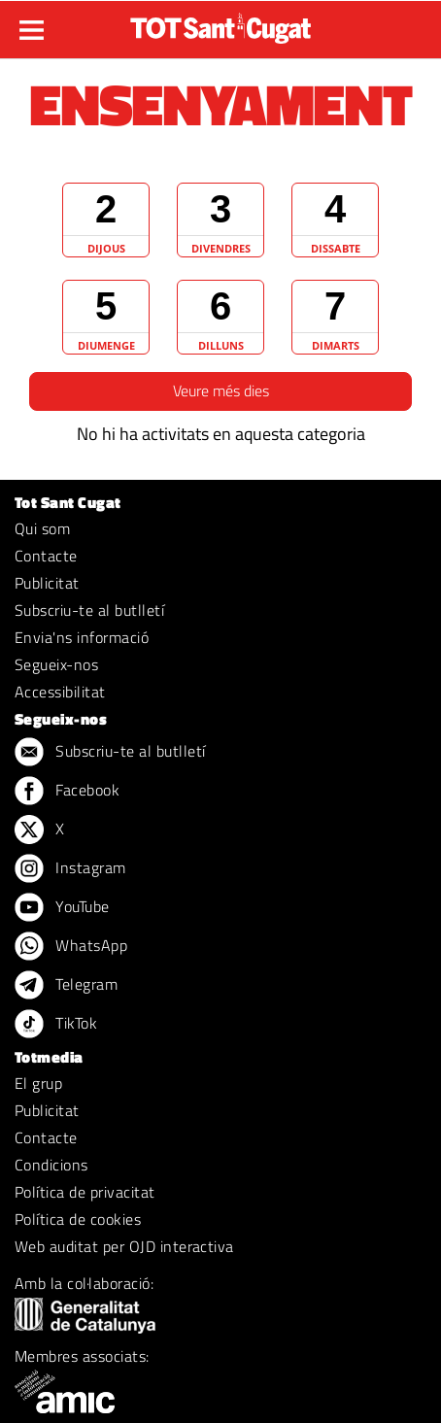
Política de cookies (78, 1219)
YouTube (62, 908)
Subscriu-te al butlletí (89, 610)
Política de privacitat (85, 1191)
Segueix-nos (56, 664)
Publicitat (47, 582)
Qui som (42, 528)
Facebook (67, 791)
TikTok (56, 1024)
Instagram (70, 869)
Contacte (46, 555)
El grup (38, 1083)
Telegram (66, 985)
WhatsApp (71, 947)
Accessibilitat (60, 691)
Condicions (51, 1164)
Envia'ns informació (82, 637)
